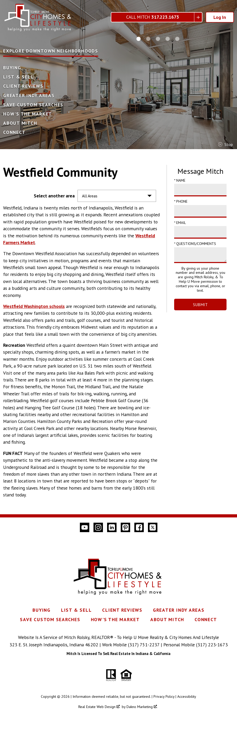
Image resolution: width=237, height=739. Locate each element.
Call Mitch (152, 17)
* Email (180, 222)
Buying (12, 67)
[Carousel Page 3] (158, 39)
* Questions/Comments (195, 243)
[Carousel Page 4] (168, 39)
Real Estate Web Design (99, 706)
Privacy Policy (163, 696)
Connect (14, 132)
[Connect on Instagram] (98, 527)
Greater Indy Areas (29, 95)
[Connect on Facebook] (139, 527)
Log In (219, 17)
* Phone (181, 201)
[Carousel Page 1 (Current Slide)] (138, 39)
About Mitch (20, 123)
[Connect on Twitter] (152, 527)
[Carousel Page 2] (148, 39)
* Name (179, 180)
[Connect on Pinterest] (125, 527)
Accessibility (186, 696)
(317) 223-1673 (212, 645)
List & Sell (18, 77)
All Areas (89, 195)
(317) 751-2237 (143, 645)
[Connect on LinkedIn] (112, 527)
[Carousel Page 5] (177, 39)
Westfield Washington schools (34, 306)
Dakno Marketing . (142, 706)
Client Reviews (23, 86)
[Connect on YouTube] (84, 527)
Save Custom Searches (33, 104)
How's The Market (27, 114)
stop (225, 144)
